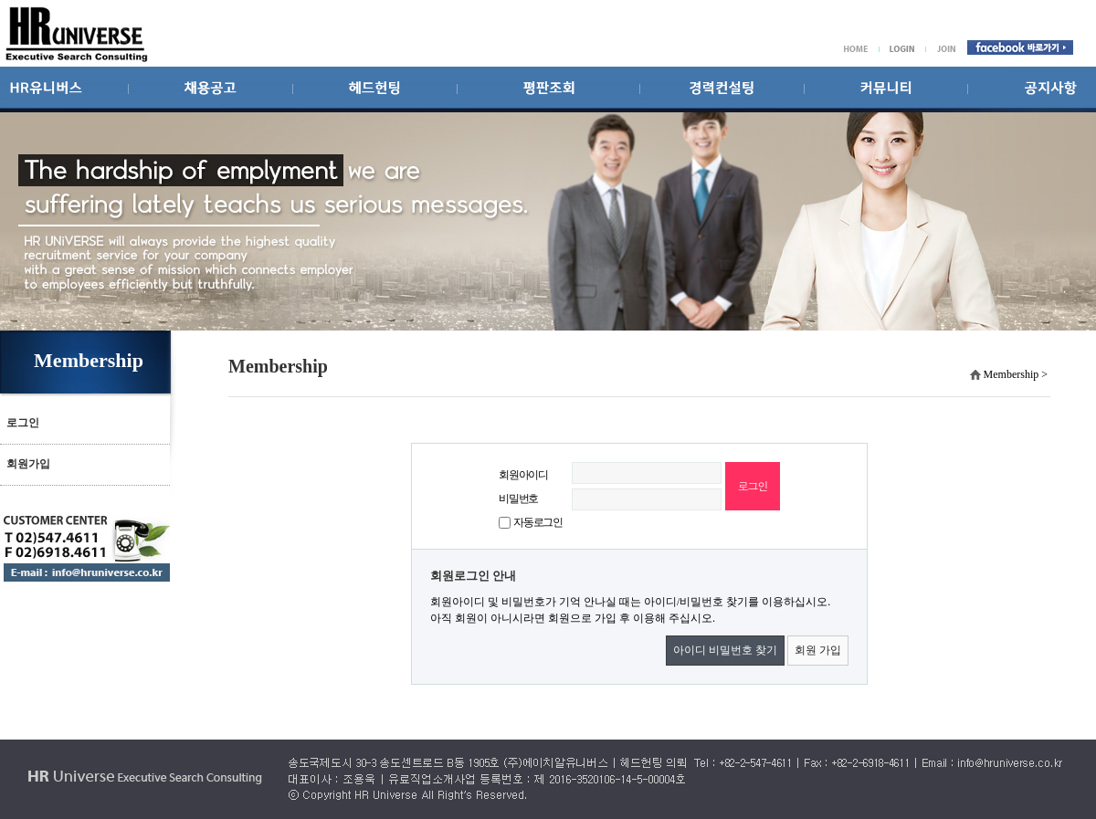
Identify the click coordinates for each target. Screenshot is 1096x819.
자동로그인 (538, 522)
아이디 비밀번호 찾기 (725, 650)
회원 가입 (818, 650)
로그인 (22, 422)
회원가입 (28, 463)
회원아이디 (523, 474)
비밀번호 (518, 498)
